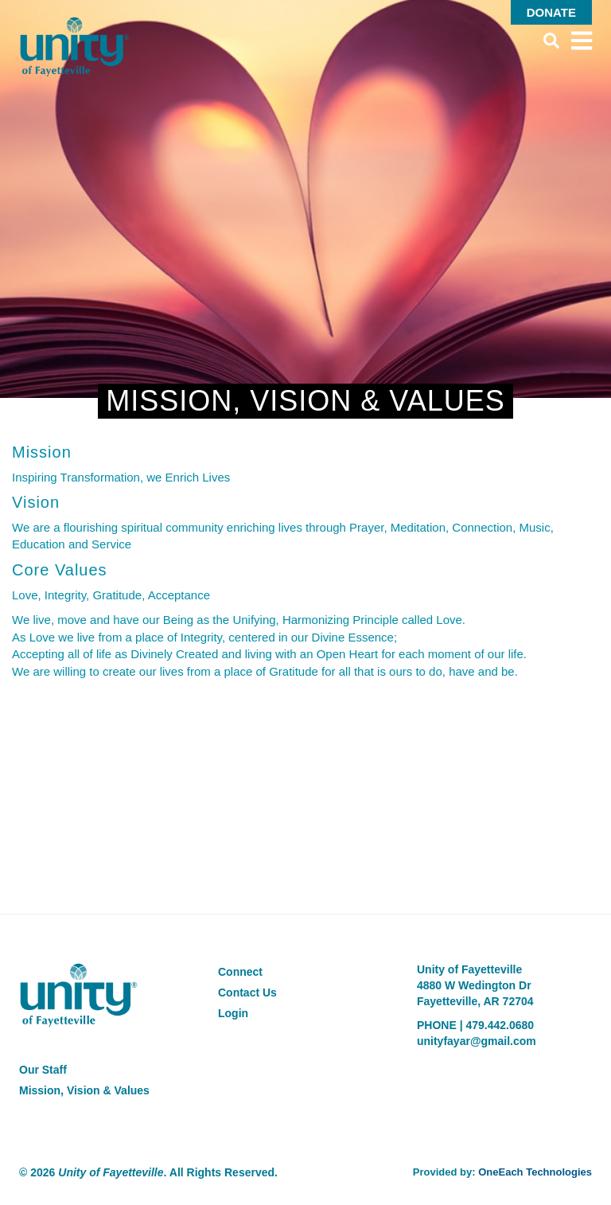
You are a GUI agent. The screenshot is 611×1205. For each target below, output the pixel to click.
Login (233, 1013)
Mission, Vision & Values (84, 1090)
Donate (551, 12)
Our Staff (43, 1069)
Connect (240, 971)
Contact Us (247, 992)
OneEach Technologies (535, 1172)
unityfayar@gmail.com (476, 1041)
